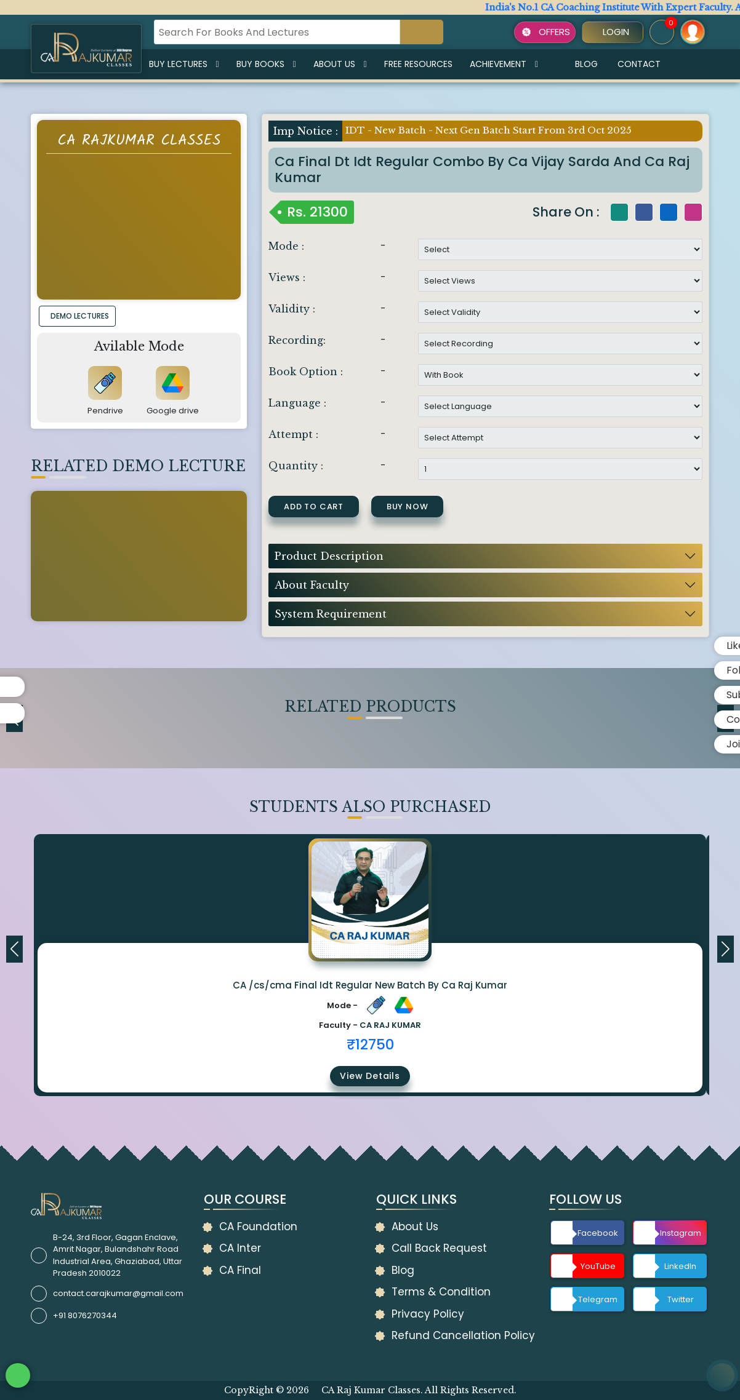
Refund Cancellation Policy (463, 1335)
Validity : (291, 309)
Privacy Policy (428, 1314)
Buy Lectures (184, 64)
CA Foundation (258, 1226)
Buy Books (266, 64)
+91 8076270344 (85, 1315)
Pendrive (105, 410)
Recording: (297, 340)
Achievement (504, 64)
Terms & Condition (441, 1291)
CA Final (240, 1270)
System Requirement (331, 614)
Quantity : (295, 465)
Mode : (286, 246)
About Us (340, 64)
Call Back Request (439, 1248)
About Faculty (312, 585)
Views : (286, 277)
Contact (639, 64)
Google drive (173, 410)
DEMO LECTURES (79, 316)
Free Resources (418, 64)
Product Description (329, 556)
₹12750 (370, 1044)
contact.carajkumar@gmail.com (118, 1293)
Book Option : (305, 371)
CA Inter (240, 1248)
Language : (297, 403)
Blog (586, 64)
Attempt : (293, 434)
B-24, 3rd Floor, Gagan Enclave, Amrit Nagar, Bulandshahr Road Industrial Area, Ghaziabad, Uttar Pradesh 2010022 (117, 1255)
